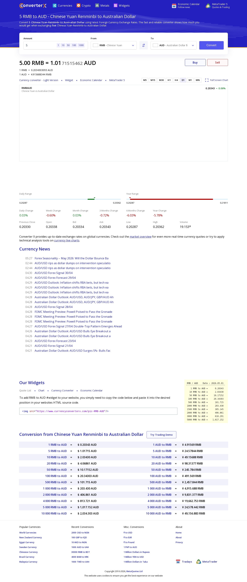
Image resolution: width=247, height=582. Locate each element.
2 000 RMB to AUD (55, 495)
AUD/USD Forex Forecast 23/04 (55, 341)
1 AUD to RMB (162, 445)
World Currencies (28, 532)
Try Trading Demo (161, 434)
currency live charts (66, 240)
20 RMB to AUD (57, 463)
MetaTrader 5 (117, 80)
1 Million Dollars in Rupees (137, 552)
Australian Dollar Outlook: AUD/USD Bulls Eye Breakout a (73, 331)
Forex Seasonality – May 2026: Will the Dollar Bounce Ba (72, 258)
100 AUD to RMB (160, 476)
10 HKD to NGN (79, 542)
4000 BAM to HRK (80, 556)
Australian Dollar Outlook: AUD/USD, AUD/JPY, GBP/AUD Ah (74, 297)
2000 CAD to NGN (80, 532)
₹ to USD (128, 532)
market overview (140, 236)
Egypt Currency (26, 542)
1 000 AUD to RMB (159, 488)
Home (179, 532)
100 (74, 45)
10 (63, 45)
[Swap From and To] (143, 45)
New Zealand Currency (30, 537)
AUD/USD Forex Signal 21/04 (54, 346)
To (152, 38)
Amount (27, 38)
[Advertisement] (123, 177)
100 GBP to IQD (79, 537)
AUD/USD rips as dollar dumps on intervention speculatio (73, 263)
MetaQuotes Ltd (134, 571)
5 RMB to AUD (57, 451)
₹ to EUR (128, 537)
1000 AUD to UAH (80, 547)
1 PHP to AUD (130, 547)
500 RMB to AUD (56, 482)
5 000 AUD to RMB (159, 507)
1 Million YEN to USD (134, 556)
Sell (217, 62)
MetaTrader (206, 561)
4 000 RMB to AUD (55, 501)
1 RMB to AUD (57, 445)
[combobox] (113, 45)
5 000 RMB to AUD (55, 507)
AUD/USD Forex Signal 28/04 (54, 307)
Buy (195, 62)
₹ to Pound (129, 542)
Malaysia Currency (28, 561)
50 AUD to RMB (161, 470)
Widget (69, 80)
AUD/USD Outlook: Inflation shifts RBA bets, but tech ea (72, 282)
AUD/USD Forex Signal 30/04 (54, 273)
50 (68, 45)
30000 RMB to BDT (80, 552)
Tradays (184, 561)
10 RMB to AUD (57, 457)
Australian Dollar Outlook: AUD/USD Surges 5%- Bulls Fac (73, 351)
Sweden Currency (28, 547)
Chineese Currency (28, 552)
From (93, 38)
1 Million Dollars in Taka (136, 561)
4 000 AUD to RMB (159, 501)
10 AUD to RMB (161, 457)
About (179, 537)
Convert (211, 45)
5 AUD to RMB (162, 451)
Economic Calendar (91, 80)
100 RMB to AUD (56, 476)
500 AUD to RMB (160, 482)
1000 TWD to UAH (80, 561)
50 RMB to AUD (57, 470)
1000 (81, 45)
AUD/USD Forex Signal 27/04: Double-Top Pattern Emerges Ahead (78, 326)
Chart (41, 390)
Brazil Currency (26, 556)
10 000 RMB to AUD (54, 513)
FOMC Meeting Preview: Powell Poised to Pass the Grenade (73, 312)
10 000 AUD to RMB (158, 513)
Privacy (179, 542)
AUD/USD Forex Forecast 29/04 (55, 278)
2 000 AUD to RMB (159, 495)
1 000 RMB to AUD (55, 488)
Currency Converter (62, 390)
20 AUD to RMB (161, 463)
